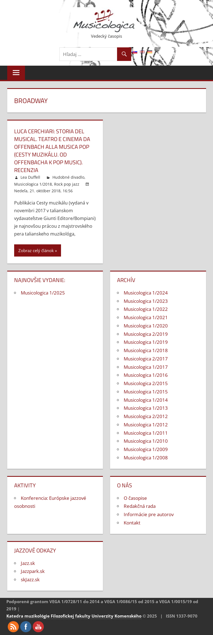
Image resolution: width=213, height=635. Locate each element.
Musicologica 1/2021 (146, 317)
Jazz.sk (28, 563)
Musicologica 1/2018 (33, 184)
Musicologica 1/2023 (146, 301)
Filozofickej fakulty (70, 616)
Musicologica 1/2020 (146, 325)
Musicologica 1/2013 (146, 408)
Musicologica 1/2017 (146, 367)
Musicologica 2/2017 (146, 358)
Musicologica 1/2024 (146, 293)
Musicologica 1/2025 (43, 293)
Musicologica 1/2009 (146, 449)
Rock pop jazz (66, 184)
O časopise (135, 498)
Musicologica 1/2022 (146, 309)
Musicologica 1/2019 (146, 342)
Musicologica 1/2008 (146, 457)
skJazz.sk (30, 579)
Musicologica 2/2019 (146, 334)
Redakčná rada (140, 506)
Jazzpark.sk (33, 571)
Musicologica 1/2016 (146, 375)
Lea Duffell (30, 177)
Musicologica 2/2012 (146, 416)
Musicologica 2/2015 (146, 383)
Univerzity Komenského (116, 616)
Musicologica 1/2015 (146, 391)
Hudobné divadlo (68, 177)
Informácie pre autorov (149, 514)
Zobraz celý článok (36, 250)
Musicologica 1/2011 (146, 433)
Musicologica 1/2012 (146, 424)
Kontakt (132, 522)
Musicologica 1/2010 (146, 441)
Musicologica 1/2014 (146, 400)
